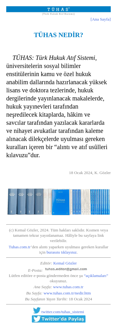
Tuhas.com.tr (20, 247)
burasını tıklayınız (61, 252)
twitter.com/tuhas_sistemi (62, 312)
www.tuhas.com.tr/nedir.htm (67, 293)
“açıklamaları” (96, 275)
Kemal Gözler (65, 263)
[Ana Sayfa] (100, 19)
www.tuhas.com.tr (68, 286)
